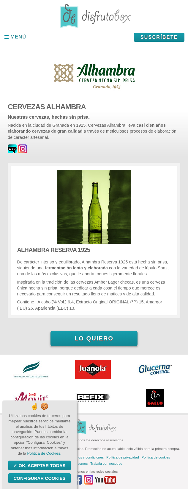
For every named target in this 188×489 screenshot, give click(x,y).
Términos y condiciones (86, 457)
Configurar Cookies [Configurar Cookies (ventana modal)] (39, 478)
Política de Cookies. (44, 453)
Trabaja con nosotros (106, 463)
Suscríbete (159, 37)
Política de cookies (156, 457)
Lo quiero (94, 338)
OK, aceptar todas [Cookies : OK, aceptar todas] (41, 465)
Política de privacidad (122, 457)
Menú (18, 36)
